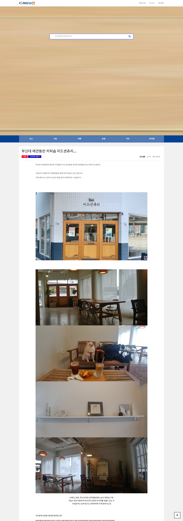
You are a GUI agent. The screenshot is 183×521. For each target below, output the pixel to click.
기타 (127, 139)
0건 (149, 157)
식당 (55, 139)
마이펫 (152, 139)
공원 (103, 139)
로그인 (151, 3)
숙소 (31, 139)
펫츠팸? (161, 3)
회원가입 (142, 3)
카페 (79, 139)
